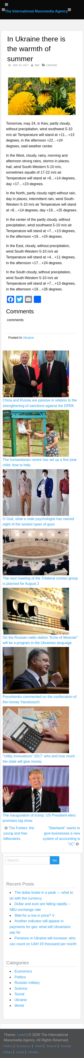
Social (19, 994)
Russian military (27, 983)
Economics (23, 971)
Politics (20, 977)
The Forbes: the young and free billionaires (18, 833)
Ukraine (51, 65)
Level (21, 1035)
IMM (36, 65)
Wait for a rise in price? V (34, 915)
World (19, 1005)
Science (21, 988)
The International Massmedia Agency (36, 11)
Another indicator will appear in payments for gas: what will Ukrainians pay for (40, 926)
